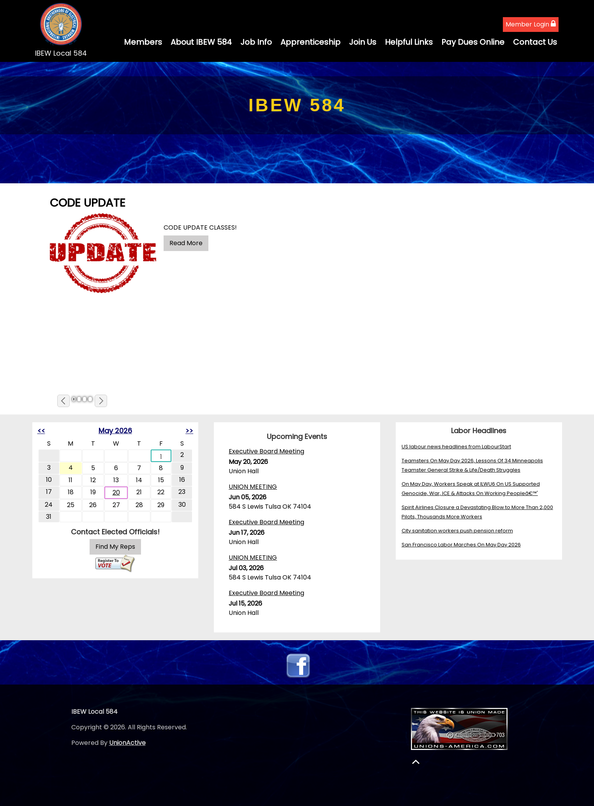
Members (143, 42)
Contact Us (535, 42)
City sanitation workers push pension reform (457, 530)
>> (189, 430)
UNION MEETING (253, 486)
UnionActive (127, 742)
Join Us (362, 42)
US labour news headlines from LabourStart (456, 446)
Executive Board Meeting (266, 451)
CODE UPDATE (87, 203)
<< (41, 430)
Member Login (531, 24)
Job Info (256, 42)
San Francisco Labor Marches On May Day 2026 (461, 544)
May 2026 (115, 430)
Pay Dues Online (472, 42)
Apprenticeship (310, 42)
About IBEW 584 (201, 42)
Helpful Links (409, 42)
